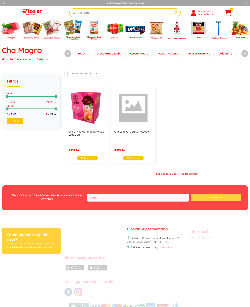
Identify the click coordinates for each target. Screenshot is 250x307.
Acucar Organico (199, 53)
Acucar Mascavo (168, 53)
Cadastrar (216, 197)
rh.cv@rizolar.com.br (161, 263)
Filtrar (15, 121)
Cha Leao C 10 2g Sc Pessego (131, 131)
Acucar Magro (139, 53)
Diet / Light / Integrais (20, 59)
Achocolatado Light (108, 53)
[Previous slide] (4, 29)
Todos (82, 53)
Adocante (225, 53)
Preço (10, 105)
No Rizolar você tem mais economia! (125, 3)
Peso (9, 93)
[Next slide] (245, 29)
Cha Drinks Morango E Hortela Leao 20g (86, 133)
